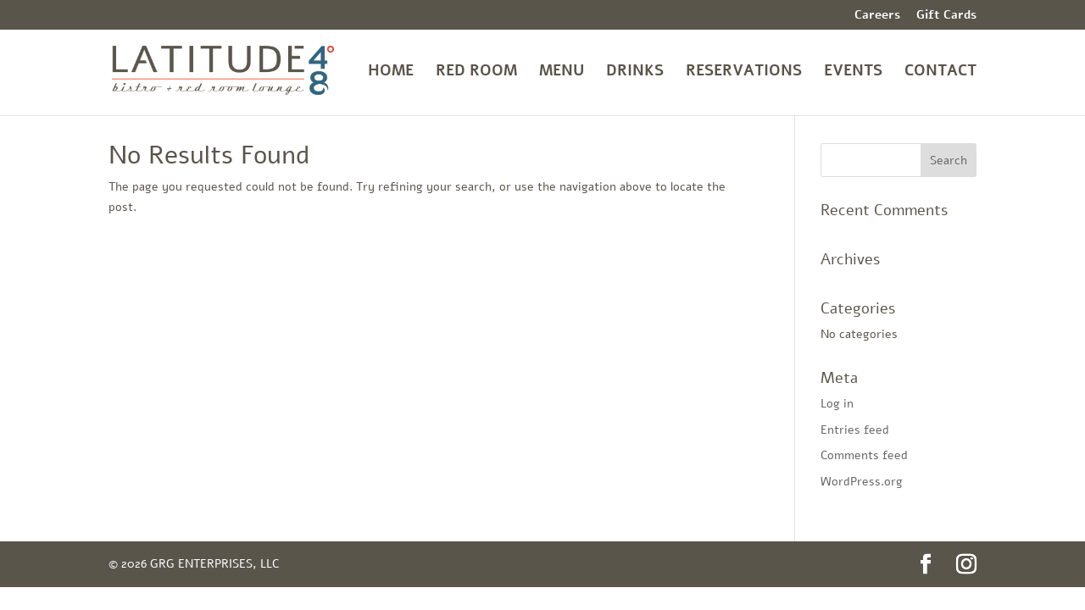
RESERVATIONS (744, 72)
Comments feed (864, 455)
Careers (877, 16)
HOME (391, 72)
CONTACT (940, 72)
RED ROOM (476, 72)
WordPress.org (862, 482)
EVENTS (853, 72)
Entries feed (855, 430)
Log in (837, 404)
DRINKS (635, 72)
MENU (561, 72)
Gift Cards (946, 16)
